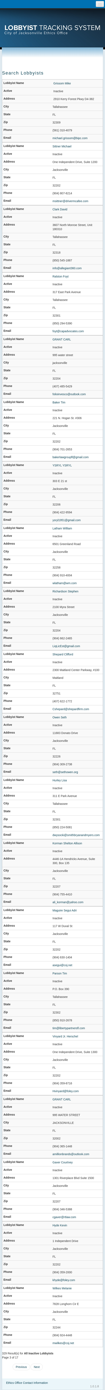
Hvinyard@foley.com (65, 1091)
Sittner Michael (61, 146)
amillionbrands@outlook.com (70, 1154)
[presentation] (52, 23)
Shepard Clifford (62, 654)
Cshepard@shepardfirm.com (70, 709)
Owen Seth (59, 717)
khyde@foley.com (63, 1280)
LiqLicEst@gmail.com (66, 646)
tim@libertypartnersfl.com (68, 1028)
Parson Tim (59, 973)
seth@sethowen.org (65, 772)
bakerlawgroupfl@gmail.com (70, 457)
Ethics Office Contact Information (27, 1382)
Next (37, 1367)
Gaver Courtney (62, 1162)
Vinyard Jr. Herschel (65, 1036)
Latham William (62, 528)
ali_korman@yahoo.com (67, 902)
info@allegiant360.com (67, 268)
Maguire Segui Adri (64, 910)
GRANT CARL (61, 339)
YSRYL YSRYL (62, 465)
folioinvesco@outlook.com (69, 394)
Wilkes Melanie (62, 1288)
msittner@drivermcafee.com (70, 201)
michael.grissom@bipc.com (69, 138)
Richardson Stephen (65, 591)
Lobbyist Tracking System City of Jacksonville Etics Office (52, 23)
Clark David (59, 209)
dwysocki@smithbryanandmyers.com (76, 835)
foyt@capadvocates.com (68, 331)
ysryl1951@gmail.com (66, 520)
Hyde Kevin (59, 1225)
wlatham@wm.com (64, 583)
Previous (21, 1367)
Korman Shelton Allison (67, 843)
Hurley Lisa (59, 780)
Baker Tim (58, 402)
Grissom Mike (62, 83)
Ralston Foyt (60, 276)
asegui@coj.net (62, 965)
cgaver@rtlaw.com (64, 1217)
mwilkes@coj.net (63, 1343)
